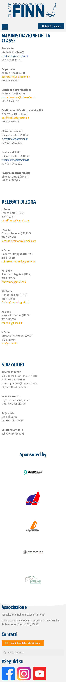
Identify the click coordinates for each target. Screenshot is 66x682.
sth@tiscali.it (9, 343)
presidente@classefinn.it (15, 56)
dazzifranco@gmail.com (16, 220)
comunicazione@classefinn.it (19, 97)
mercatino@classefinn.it (15, 138)
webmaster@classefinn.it (15, 159)
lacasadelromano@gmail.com (19, 240)
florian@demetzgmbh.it (15, 302)
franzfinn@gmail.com (14, 281)
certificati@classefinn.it (15, 117)
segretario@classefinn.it (16, 76)
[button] (5, 27)
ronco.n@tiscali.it (12, 323)
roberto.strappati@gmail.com (19, 261)
